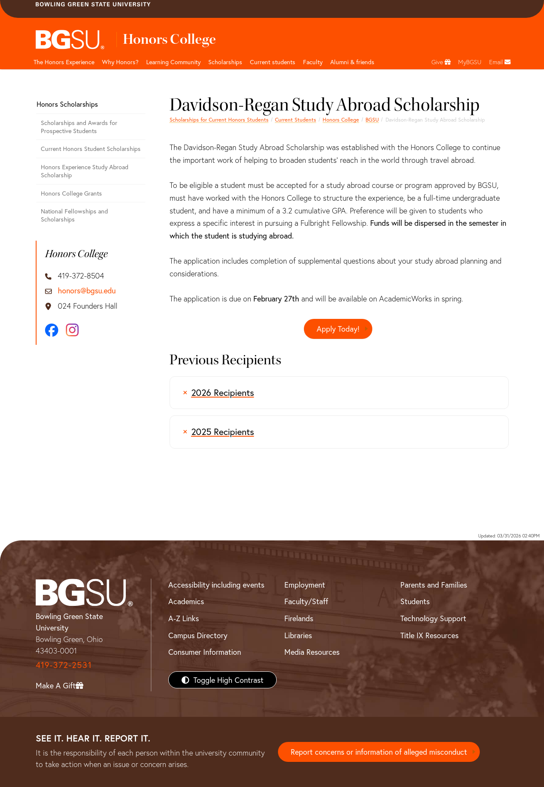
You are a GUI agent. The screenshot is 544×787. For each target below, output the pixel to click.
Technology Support (433, 618)
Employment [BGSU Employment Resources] (304, 585)
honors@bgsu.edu (87, 290)
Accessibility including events (216, 585)
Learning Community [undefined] (173, 62)
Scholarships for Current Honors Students (219, 119)
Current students (272, 62)
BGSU (372, 119)
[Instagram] (72, 330)
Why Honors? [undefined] (120, 62)
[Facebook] (51, 330)
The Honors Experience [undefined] (64, 62)
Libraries (298, 635)
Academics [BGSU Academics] (186, 601)
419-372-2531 (64, 665)
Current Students (295, 119)
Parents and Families (433, 585)
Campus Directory (197, 635)
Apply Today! (338, 329)
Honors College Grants (71, 193)
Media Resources (312, 652)
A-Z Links (183, 618)
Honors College (341, 119)
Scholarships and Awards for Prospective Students (79, 127)
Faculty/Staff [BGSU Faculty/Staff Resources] (306, 601)
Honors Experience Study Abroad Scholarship (84, 171)
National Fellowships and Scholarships (74, 215)
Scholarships (225, 62)
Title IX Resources (429, 635)
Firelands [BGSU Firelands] (298, 618)
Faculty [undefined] (313, 62)
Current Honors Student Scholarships (91, 149)
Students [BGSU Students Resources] (415, 601)
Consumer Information (204, 652)
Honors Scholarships (67, 103)
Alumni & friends (352, 62)
